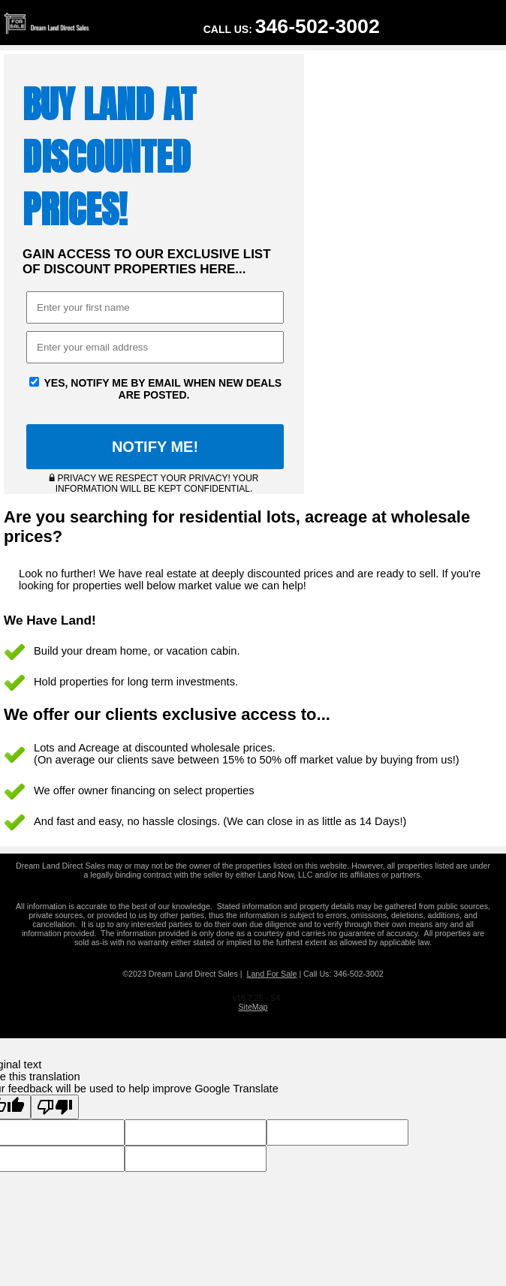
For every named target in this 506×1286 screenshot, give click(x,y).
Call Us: (291, 26)
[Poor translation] (55, 1107)
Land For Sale (271, 973)
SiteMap (252, 1006)
